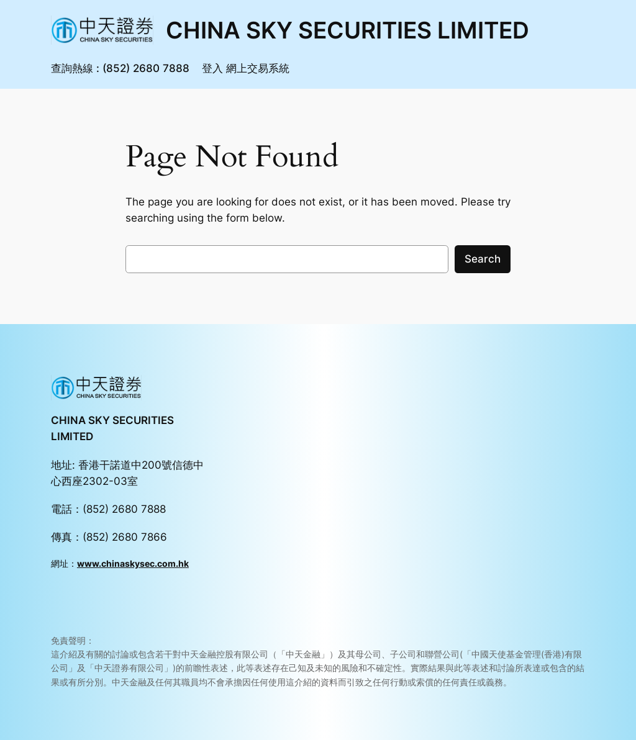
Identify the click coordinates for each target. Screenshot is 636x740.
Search (483, 259)
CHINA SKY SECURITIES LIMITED (347, 30)
